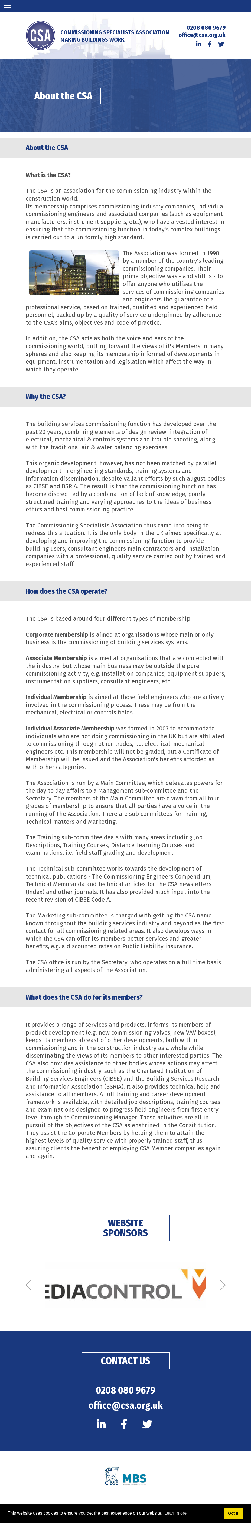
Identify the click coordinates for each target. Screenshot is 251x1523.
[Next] (223, 1285)
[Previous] (28, 1285)
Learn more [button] (175, 1513)
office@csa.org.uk (202, 35)
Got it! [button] (233, 1513)
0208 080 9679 (206, 27)
